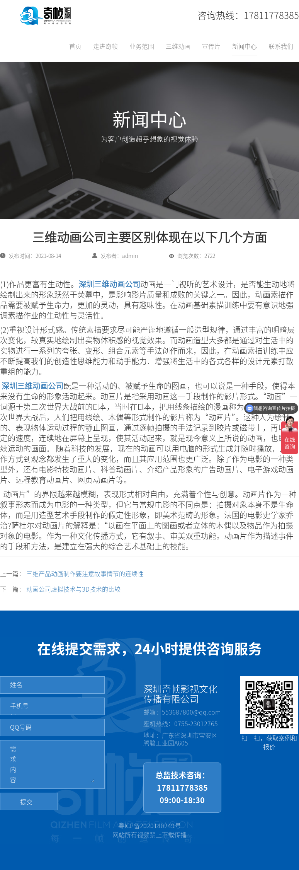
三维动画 (178, 46)
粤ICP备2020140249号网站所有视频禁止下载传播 (149, 830)
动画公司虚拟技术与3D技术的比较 (73, 589)
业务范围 (141, 46)
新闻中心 (244, 46)
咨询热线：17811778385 (248, 15)
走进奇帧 (105, 46)
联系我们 (280, 46)
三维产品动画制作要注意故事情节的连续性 (85, 574)
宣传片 (211, 46)
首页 (75, 46)
